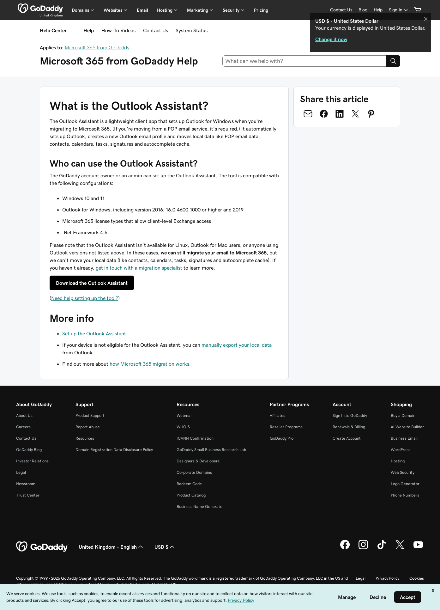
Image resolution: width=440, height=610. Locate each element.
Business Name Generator (200, 506)
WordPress (400, 450)
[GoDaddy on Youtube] (418, 548)
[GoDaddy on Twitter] (400, 548)
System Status (192, 30)
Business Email (404, 438)
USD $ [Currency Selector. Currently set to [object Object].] (165, 547)
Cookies (416, 578)
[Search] (393, 61)
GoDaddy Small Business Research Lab (211, 450)
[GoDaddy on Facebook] (345, 548)
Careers (23, 427)
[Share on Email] (308, 113)
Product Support (90, 415)
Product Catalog (191, 495)
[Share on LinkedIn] (339, 113)
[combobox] (304, 61)
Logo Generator (405, 484)
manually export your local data (237, 344)
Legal (21, 472)
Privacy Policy (387, 578)
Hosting (398, 461)
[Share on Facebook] (324, 113)
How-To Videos (118, 30)
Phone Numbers (405, 495)
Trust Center (27, 495)
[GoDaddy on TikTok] (381, 548)
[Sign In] (399, 10)
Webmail (184, 415)
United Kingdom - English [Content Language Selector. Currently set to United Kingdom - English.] (111, 547)
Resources (84, 438)
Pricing (261, 10)
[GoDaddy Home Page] (42, 546)
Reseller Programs (286, 427)
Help (88, 30)
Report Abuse (87, 427)
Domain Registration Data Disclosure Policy (114, 450)
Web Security (402, 472)
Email (142, 10)
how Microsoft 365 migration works (149, 363)
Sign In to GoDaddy (350, 415)
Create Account (347, 438)
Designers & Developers (198, 461)
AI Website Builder (407, 427)
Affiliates (277, 415)
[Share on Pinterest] (371, 113)
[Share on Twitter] (355, 113)
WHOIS (183, 427)
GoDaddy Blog (29, 450)
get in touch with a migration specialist (139, 267)
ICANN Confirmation (195, 438)
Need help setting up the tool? (84, 298)
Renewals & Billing (349, 427)
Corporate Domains (194, 472)
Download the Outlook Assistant (92, 282)
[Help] (378, 10)
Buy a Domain (403, 415)
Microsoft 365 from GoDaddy (97, 47)
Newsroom (25, 484)
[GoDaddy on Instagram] (363, 548)
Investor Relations (32, 461)
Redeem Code (189, 484)
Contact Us (155, 30)
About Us (24, 415)
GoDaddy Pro (281, 438)
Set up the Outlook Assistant (94, 333)
